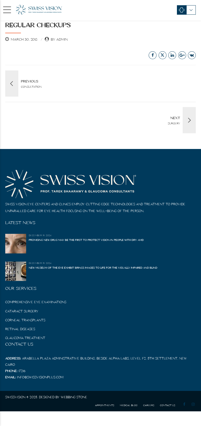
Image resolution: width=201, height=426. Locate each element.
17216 (22, 371)
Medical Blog (128, 405)
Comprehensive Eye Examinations (35, 302)
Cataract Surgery (21, 311)
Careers (148, 405)
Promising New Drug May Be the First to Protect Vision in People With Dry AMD (86, 240)
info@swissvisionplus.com (40, 377)
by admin (59, 39)
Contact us (167, 405)
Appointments (104, 405)
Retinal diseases (20, 329)
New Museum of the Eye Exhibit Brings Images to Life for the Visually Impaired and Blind (93, 267)
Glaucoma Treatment (25, 338)
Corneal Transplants (25, 320)
